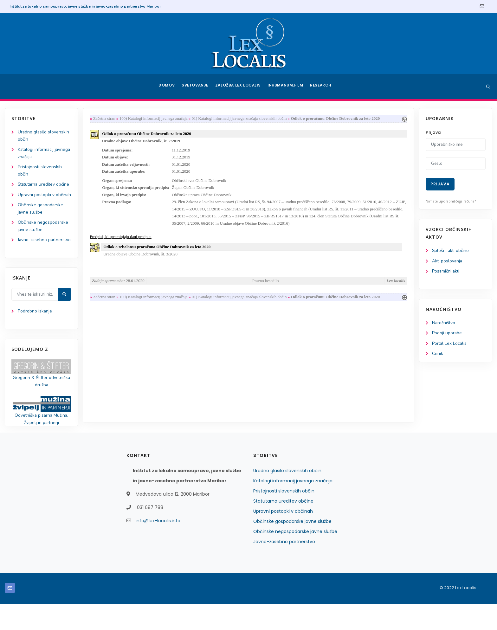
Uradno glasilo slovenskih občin (287, 497)
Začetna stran (105, 118)
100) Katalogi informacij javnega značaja (155, 118)
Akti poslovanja (447, 261)
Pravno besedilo (265, 284)
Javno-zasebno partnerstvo (284, 568)
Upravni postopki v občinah (283, 537)
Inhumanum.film (286, 86)
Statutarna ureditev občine (283, 527)
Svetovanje (196, 86)
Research (322, 86)
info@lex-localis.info (158, 547)
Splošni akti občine (451, 251)
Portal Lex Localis (450, 345)
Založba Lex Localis (239, 86)
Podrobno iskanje (35, 336)
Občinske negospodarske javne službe (295, 558)
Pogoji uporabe (447, 334)
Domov (166, 86)
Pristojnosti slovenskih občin (283, 517)
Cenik (437, 355)
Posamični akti (446, 272)
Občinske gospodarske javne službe (292, 547)
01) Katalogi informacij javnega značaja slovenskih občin (240, 118)
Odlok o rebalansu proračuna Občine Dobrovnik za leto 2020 (158, 250)
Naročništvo (444, 324)
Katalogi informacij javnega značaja (292, 507)
